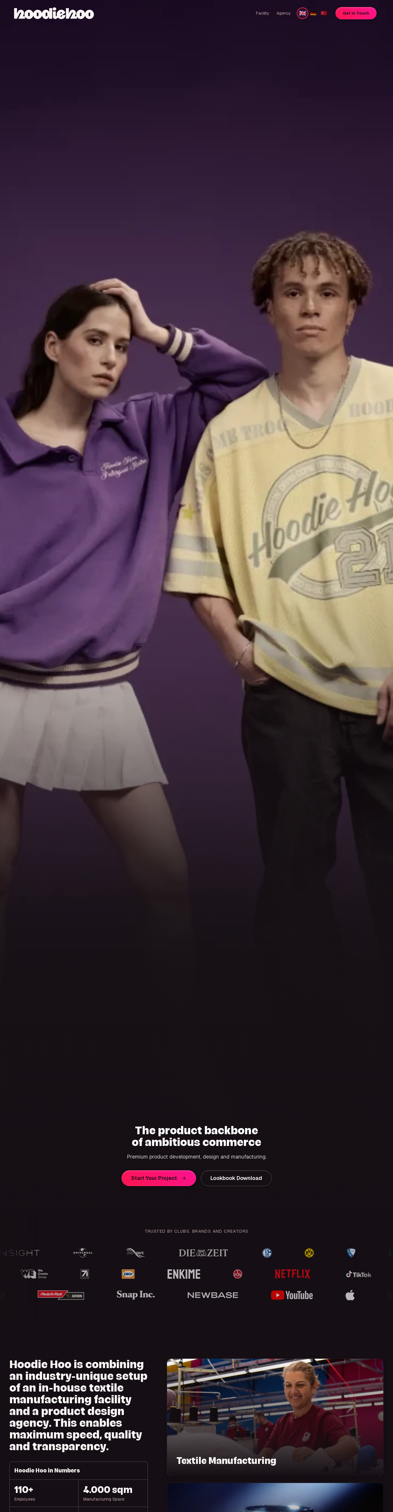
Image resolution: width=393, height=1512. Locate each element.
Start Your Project (158, 1178)
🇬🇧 (302, 13)
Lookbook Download (236, 1178)
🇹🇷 (324, 13)
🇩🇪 (313, 13)
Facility (262, 13)
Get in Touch (356, 13)
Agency (283, 13)
